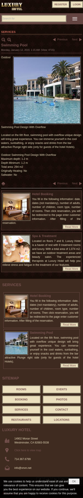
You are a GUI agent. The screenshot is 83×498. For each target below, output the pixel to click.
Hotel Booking (42, 194)
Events (61, 389)
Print (3, 183)
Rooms (21, 389)
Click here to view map (27, 450)
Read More (71, 226)
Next (74, 39)
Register (60, 4)
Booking (21, 399)
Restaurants (21, 419)
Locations (61, 419)
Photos (61, 399)
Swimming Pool (41, 332)
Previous (62, 39)
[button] (75, 19)
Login (77, 4)
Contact (61, 409)
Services (11, 285)
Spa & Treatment (44, 236)
